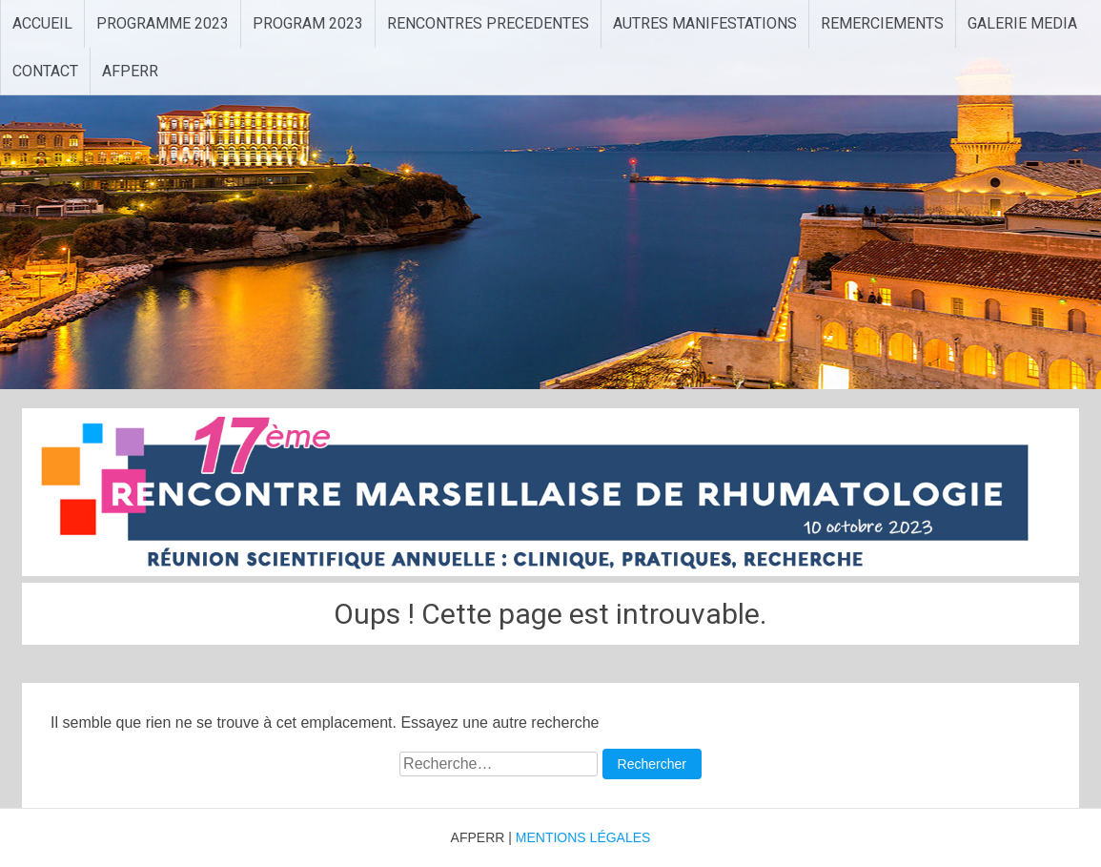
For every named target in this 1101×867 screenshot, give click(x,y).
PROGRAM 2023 (308, 23)
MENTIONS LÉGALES (583, 837)
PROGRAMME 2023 (162, 23)
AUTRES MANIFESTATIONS (705, 23)
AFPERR (130, 71)
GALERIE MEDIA (1022, 23)
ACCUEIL (42, 23)
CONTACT (45, 71)
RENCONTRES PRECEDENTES (488, 23)
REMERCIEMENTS (882, 23)
